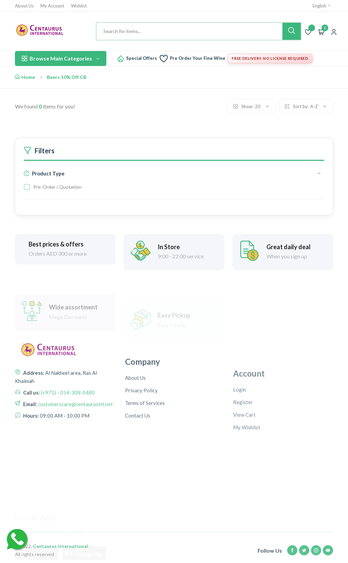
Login (239, 429)
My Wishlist (246, 467)
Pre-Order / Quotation (57, 187)
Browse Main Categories (61, 58)
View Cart (244, 454)
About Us (24, 6)
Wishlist (79, 6)
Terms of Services (145, 437)
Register (243, 442)
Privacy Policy (141, 424)
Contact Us (137, 449)
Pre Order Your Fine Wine (197, 58)
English (322, 5)
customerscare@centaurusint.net (75, 427)
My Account (52, 6)
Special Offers (141, 58)
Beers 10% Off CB (66, 77)
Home (25, 77)
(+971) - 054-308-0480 (67, 416)
